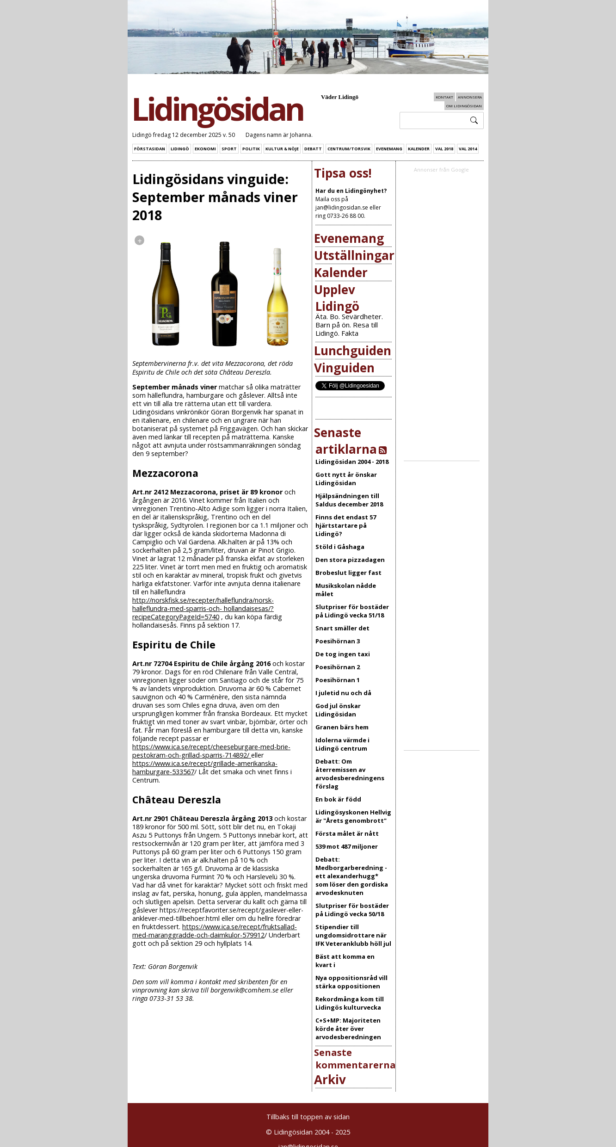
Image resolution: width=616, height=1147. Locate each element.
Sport (229, 149)
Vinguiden (344, 367)
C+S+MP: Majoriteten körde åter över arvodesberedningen (348, 1028)
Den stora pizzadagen (350, 559)
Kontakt (444, 96)
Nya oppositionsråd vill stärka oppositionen (351, 982)
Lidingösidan (217, 108)
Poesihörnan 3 (337, 641)
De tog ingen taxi (342, 654)
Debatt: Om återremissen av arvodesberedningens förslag (349, 773)
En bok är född (338, 799)
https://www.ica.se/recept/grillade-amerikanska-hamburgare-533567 (204, 767)
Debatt (313, 149)
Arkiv (330, 1079)
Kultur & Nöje (282, 149)
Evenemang (389, 149)
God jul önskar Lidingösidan (338, 710)
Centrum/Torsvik (348, 149)
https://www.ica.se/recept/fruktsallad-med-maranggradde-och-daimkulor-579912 (214, 930)
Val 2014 (468, 149)
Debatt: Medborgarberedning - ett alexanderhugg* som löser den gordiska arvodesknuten (351, 876)
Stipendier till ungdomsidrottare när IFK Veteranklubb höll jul (353, 935)
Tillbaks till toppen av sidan (308, 1116)
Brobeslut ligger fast (348, 572)
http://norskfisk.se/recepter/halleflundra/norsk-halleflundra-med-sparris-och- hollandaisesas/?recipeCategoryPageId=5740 (203, 608)
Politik (251, 149)
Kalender (419, 149)
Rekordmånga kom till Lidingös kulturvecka (349, 1003)
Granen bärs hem (342, 727)
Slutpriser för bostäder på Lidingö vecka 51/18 (352, 611)
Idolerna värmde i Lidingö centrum (342, 744)
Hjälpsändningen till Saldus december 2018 (349, 500)
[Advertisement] (453, 317)
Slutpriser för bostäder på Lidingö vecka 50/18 (352, 909)
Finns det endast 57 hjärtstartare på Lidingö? (345, 525)
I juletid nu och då (343, 693)
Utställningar (354, 255)
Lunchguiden (352, 350)
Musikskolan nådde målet (345, 589)
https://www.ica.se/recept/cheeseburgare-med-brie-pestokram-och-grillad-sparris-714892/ (211, 750)
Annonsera (470, 96)
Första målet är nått (347, 833)
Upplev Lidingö (336, 297)
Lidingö (180, 149)
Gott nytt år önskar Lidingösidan (346, 478)
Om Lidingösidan (464, 105)
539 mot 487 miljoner (346, 846)
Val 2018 (444, 149)
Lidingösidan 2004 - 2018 (351, 461)
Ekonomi (205, 149)
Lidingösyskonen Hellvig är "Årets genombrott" (353, 816)
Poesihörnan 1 (337, 680)
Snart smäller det (342, 628)
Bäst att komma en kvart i (345, 960)
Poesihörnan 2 (337, 667)
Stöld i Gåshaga (339, 547)
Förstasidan (149, 149)
